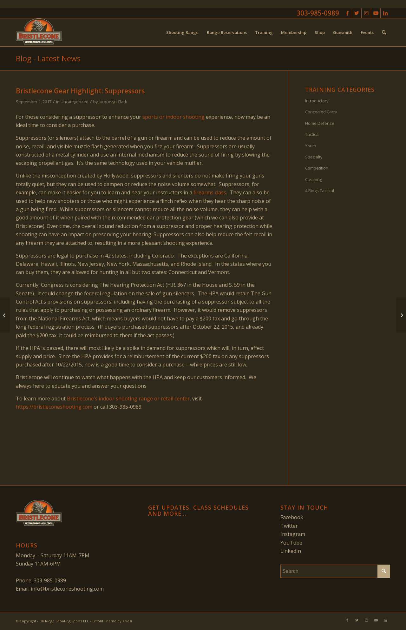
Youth (310, 146)
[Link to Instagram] (366, 13)
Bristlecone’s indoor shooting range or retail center (128, 398)
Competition (316, 168)
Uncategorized (74, 101)
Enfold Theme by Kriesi (112, 621)
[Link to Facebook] (347, 13)
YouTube (291, 542)
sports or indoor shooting (173, 116)
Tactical (312, 134)
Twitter (289, 525)
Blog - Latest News (48, 58)
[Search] (384, 32)
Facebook (291, 517)
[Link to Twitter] (356, 13)
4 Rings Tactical (319, 190)
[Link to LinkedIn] (385, 13)
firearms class (209, 192)
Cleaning (313, 179)
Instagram (292, 534)
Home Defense (319, 123)
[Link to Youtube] (375, 13)
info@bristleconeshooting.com (67, 588)
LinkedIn (290, 550)
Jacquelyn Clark (113, 101)
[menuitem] (182, 32)
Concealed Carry (321, 112)
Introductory (317, 101)
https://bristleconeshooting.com (54, 406)
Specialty (314, 157)
